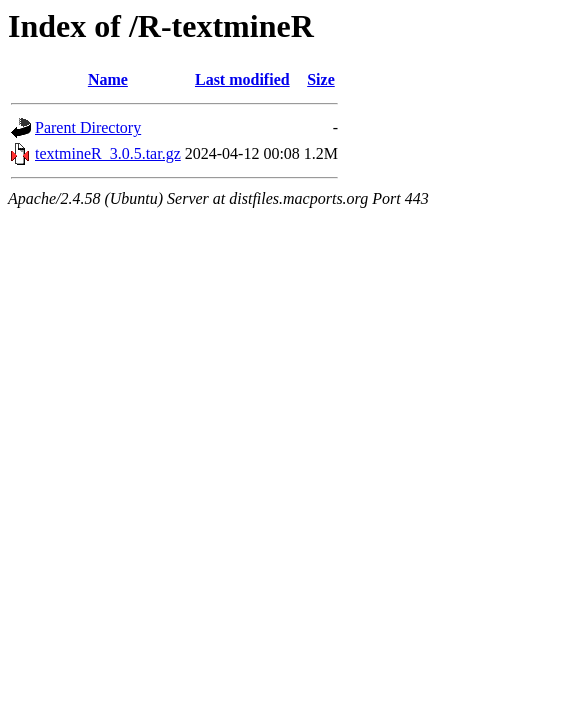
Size (321, 79)
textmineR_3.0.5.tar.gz (108, 153)
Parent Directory (88, 127)
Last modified (242, 79)
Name (108, 79)
